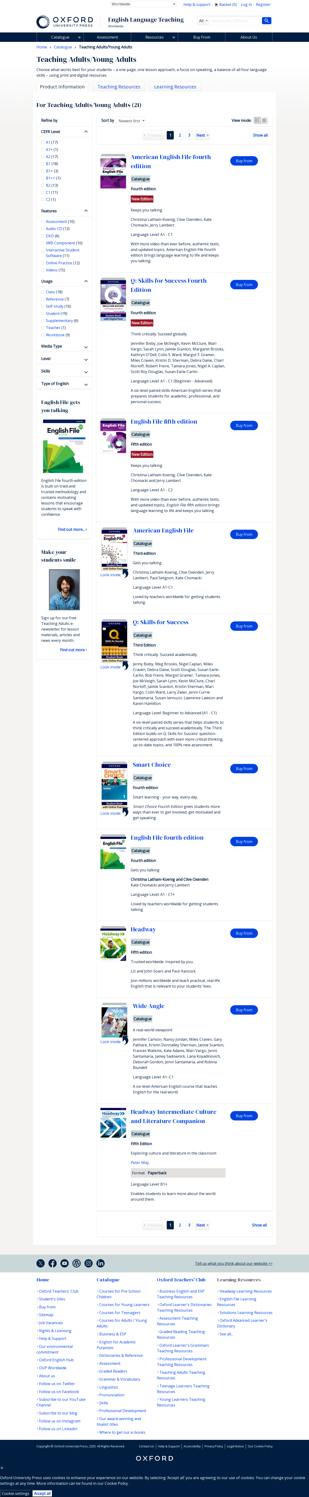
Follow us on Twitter (57, 1383)
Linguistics (108, 1387)
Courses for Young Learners (124, 1304)
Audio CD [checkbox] (58, 228)
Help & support (196, 4)
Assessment (107, 37)
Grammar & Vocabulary (119, 1379)
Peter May (140, 1162)
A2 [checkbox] (52, 156)
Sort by (107, 120)
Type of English (55, 383)
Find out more (72, 649)
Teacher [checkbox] (56, 327)
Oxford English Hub (56, 1359)
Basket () (225, 4)
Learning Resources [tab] (175, 86)
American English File (163, 530)
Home (42, 1279)
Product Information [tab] (62, 86)
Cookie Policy (116, 1483)
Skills (45, 371)
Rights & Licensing (55, 1330)
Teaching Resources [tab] (119, 86)
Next (200, 135)
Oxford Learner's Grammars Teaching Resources (183, 1348)
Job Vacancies (51, 1322)
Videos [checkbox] (55, 270)
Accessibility (192, 1446)
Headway (143, 929)
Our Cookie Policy (260, 1446)
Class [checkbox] (54, 291)
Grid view (264, 120)
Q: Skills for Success (160, 622)
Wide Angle (148, 1006)
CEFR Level (50, 131)
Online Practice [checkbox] (63, 263)
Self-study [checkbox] (58, 306)
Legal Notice (235, 1446)
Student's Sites (52, 1299)
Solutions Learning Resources (246, 1312)
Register (263, 4)
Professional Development (122, 1410)
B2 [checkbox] (52, 185)
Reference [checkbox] (57, 299)
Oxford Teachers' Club (59, 1291)
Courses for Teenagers (119, 1312)
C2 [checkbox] (51, 199)
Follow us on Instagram (59, 1421)
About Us (249, 37)
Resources (154, 37)
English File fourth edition (167, 837)
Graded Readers (113, 1371)
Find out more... (71, 529)
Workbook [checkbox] (58, 335)
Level (45, 358)
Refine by (49, 120)
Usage (46, 281)
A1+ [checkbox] (52, 149)
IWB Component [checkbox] (64, 243)
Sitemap (46, 1314)
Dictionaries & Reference (121, 1355)
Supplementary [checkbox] (62, 320)
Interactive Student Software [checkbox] (62, 252)
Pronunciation (111, 1395)
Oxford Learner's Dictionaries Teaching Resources (184, 1307)
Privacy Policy (214, 1446)
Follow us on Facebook (59, 1391)
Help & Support (52, 1338)
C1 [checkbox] (52, 192)
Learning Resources (239, 1279)
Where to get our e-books (122, 1432)
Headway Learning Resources (246, 1291)
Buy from (244, 160)
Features (49, 211)
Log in (246, 4)
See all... (226, 1334)
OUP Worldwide (53, 1367)
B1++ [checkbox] (53, 178)
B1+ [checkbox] (52, 171)
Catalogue (60, 37)
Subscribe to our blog (58, 1413)
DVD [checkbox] (52, 235)
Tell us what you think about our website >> (234, 1263)
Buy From (201, 37)
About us (47, 1375)
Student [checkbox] (56, 313)
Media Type (51, 346)
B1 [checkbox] (52, 163)
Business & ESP (112, 1334)
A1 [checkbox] (52, 142)
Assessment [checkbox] (60, 221)
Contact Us (146, 1446)
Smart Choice (152, 764)
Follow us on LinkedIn (58, 1428)
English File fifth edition (164, 421)
